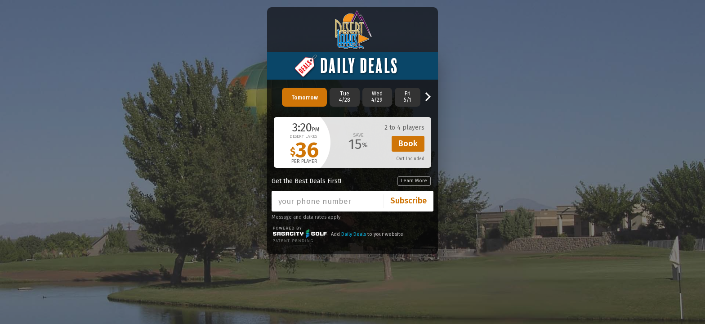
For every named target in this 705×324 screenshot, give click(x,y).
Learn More (414, 181)
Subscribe (408, 201)
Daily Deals (353, 234)
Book (408, 143)
